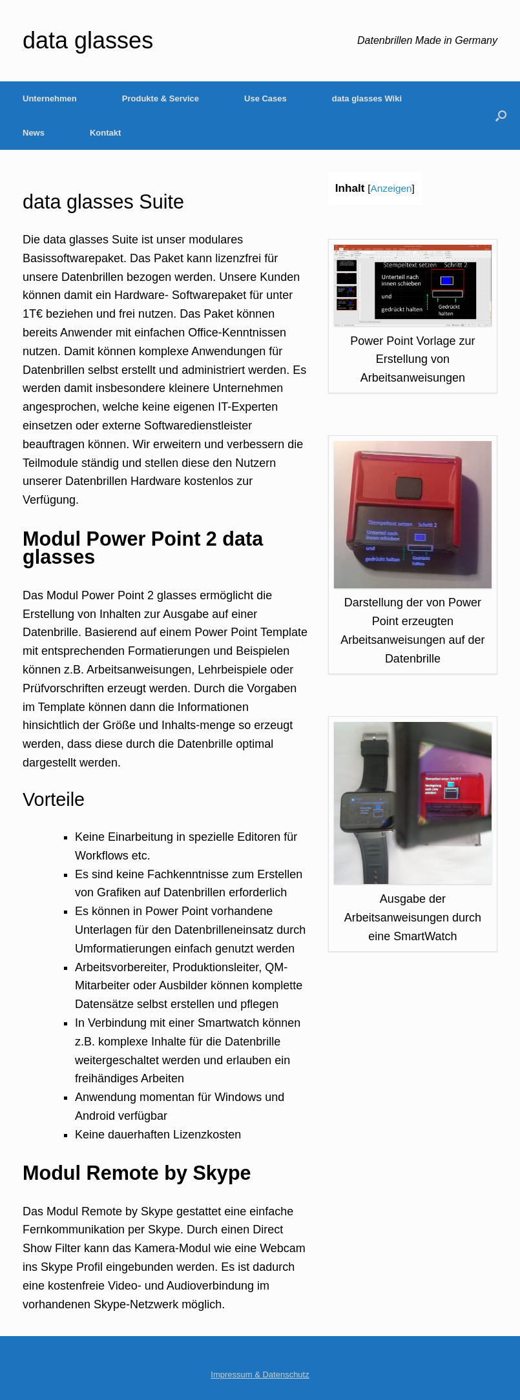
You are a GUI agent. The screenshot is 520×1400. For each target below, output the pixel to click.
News (34, 133)
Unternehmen (50, 98)
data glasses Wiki (367, 98)
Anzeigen (390, 188)
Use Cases (265, 98)
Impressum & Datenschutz (260, 1374)
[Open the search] (501, 115)
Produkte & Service (160, 98)
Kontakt (105, 133)
